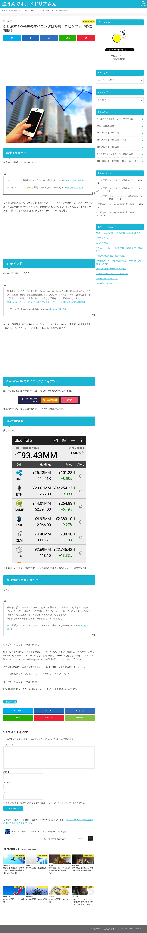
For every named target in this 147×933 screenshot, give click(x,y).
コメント (8, 745)
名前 (6, 772)
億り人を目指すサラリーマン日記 (111, 269)
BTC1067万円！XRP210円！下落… (112, 140)
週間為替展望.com (104, 283)
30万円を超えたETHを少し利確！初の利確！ (116, 204)
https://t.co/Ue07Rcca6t (74, 302)
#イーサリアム (25, 302)
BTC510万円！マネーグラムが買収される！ (115, 180)
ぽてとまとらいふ (104, 238)
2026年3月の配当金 (105, 126)
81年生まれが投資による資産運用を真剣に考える (118, 233)
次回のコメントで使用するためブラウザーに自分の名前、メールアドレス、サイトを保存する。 (46, 803)
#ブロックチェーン (53, 302)
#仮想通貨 (39, 302)
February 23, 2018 (58, 309)
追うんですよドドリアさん (29, 3)
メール (7, 782)
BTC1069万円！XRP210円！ (109, 133)
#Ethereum (12, 302)
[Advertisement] (49, 62)
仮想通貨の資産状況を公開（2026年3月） (115, 154)
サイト (6, 792)
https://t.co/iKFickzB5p (73, 180)
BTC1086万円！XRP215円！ (109, 147)
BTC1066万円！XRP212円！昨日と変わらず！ (117, 161)
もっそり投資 (102, 243)
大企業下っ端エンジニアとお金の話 (112, 274)
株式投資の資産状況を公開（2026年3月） (115, 119)
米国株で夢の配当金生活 (107, 279)
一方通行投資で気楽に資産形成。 (111, 256)
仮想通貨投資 (11, 702)
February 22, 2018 (74, 187)
